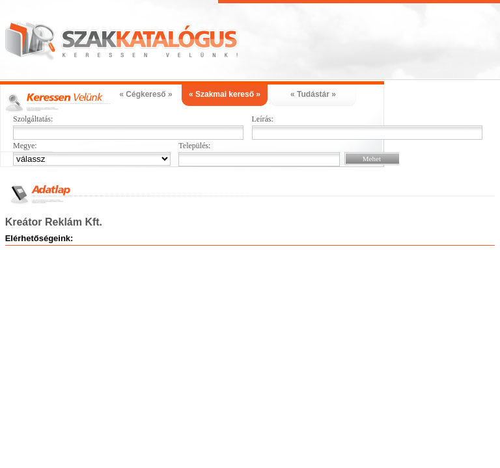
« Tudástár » (313, 94)
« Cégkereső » (145, 94)
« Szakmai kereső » (224, 94)
